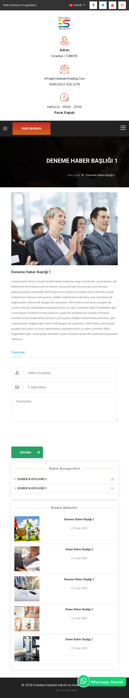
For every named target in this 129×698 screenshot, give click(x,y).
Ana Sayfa (74, 175)
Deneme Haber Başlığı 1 (79, 519)
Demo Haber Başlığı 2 (79, 639)
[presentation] (43, 433)
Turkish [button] (76, 5)
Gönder (26, 452)
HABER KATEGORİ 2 (66, 488)
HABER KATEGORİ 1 (66, 479)
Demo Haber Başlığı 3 (79, 609)
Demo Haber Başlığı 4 (79, 549)
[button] (19, 230)
